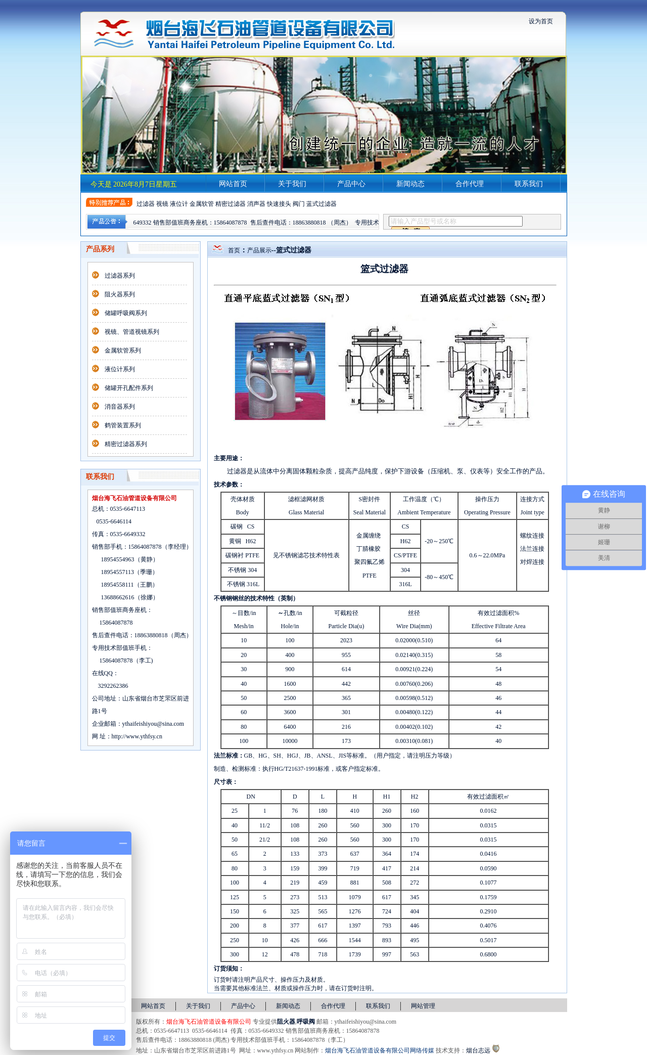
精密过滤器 (230, 203)
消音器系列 (120, 406)
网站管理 (423, 1005)
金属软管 (202, 203)
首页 (234, 250)
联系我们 (529, 184)
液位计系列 (120, 369)
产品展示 (259, 250)
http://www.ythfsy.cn (137, 736)
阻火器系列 (120, 294)
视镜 (162, 203)
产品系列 (100, 249)
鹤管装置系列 (123, 425)
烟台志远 (478, 1050)
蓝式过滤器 (321, 203)
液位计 (179, 203)
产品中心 (351, 184)
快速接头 (279, 203)
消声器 (256, 203)
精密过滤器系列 (126, 444)
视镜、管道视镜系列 (132, 331)
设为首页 (541, 21)
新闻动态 (410, 184)
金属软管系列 (123, 350)
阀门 (299, 203)
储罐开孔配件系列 (129, 387)
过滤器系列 (120, 275)
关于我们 (292, 184)
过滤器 (145, 203)
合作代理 (469, 184)
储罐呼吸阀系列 (126, 313)
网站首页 (233, 184)
